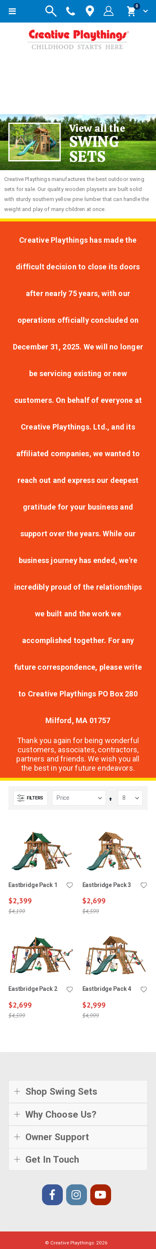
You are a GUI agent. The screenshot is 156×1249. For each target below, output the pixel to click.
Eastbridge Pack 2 (32, 988)
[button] (70, 885)
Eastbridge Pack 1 (32, 885)
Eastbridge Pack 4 (106, 988)
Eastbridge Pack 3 (106, 885)
